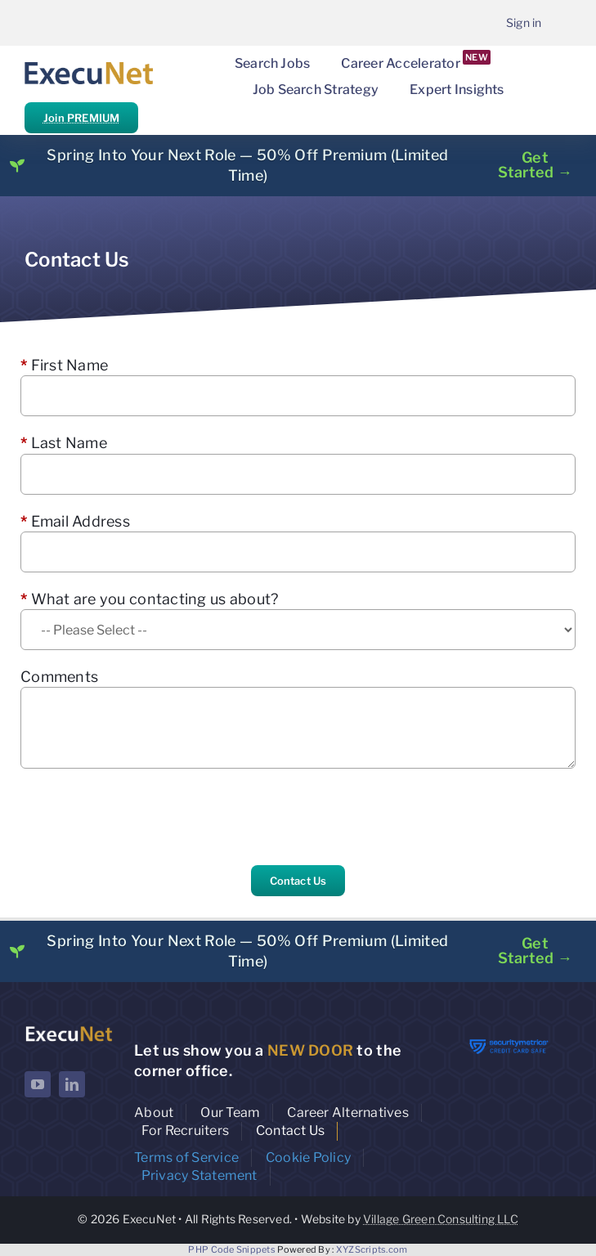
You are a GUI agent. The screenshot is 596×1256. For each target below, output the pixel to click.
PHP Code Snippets (232, 1249)
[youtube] (38, 1084)
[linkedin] (72, 1084)
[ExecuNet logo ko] (69, 1029)
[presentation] (144, 817)
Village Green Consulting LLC (440, 1219)
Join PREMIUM (81, 117)
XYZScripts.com (372, 1249)
